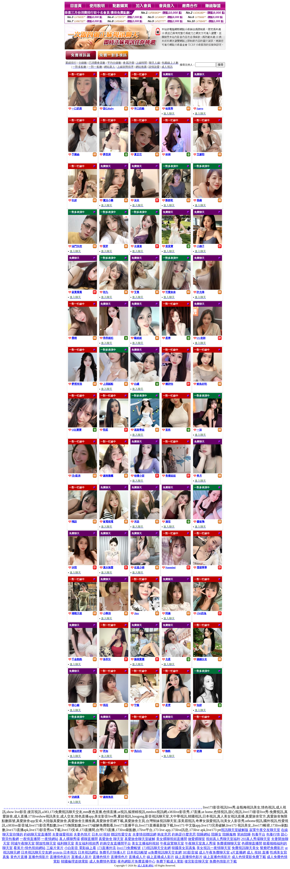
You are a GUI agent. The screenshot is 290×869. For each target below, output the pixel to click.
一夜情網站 (49, 839)
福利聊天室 (65, 843)
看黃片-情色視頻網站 (29, 848)
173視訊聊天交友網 (156, 848)
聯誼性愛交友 (121, 834)
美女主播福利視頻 (145, 843)
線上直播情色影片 (188, 857)
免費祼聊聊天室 (229, 843)
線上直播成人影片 (160, 857)
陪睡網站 (203, 834)
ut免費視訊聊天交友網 (165, 852)
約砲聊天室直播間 (37, 834)
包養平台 (258, 834)
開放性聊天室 (46, 843)
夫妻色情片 (82, 834)
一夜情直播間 (30, 839)
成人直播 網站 (145, 865)
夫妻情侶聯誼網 (144, 834)
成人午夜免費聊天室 (214, 852)
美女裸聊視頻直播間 (171, 839)
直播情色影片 (60, 857)
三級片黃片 (54, 848)
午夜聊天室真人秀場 (200, 843)
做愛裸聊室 (196, 839)
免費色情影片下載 (223, 861)
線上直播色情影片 (217, 857)
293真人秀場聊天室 (255, 839)
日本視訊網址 (88, 852)
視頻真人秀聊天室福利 (223, 839)
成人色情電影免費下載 (249, 857)
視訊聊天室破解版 (234, 830)
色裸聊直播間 (252, 843)
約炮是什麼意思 (184, 834)
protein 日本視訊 (65, 852)
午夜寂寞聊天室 (172, 843)
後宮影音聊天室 (196, 861)
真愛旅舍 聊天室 (111, 839)
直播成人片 (137, 857)
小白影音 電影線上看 (80, 848)
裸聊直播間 (89, 839)
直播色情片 (101, 857)
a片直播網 (238, 852)
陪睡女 (216, 834)
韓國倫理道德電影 (74, 861)
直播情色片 (119, 857)
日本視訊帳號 (137, 852)
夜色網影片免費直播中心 (136, 861)
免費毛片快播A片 (112, 852)
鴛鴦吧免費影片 (272, 848)
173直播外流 (106, 848)
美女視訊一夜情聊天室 (213, 848)
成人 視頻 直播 (258, 852)
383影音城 (190, 852)
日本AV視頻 (101, 834)
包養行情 (273, 834)
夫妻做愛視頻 (62, 834)
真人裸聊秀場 (69, 839)
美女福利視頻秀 (87, 843)
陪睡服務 (229, 834)
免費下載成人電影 (170, 861)
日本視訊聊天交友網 (36, 852)
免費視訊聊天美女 (245, 848)
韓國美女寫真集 (184, 848)
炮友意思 (164, 834)
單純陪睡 (244, 834)
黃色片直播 (18, 857)
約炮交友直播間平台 (115, 843)
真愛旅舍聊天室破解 (139, 839)
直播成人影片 (81, 857)
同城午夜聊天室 (23, 843)
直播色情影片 (38, 857)
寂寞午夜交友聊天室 (264, 830)
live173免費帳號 (129, 848)
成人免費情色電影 (103, 861)
